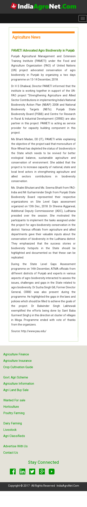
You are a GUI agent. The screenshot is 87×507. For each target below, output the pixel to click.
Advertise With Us (15, 446)
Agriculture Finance (16, 354)
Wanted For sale (14, 400)
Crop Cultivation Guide (18, 367)
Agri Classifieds (14, 436)
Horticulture (11, 407)
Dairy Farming (12, 423)
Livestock (10, 430)
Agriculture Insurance (17, 361)
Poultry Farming (14, 413)
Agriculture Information (18, 383)
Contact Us (10, 452)
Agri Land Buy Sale (16, 390)
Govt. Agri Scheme (15, 377)
